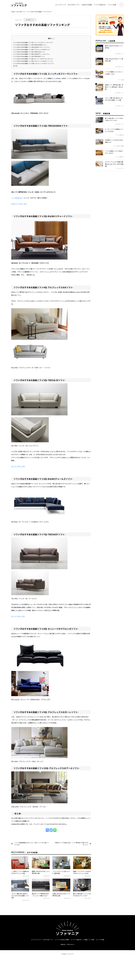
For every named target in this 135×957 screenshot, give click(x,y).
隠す (52, 38)
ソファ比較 (112, 4)
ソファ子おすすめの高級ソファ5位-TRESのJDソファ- (31, 51)
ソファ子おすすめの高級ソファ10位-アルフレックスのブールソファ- (36, 63)
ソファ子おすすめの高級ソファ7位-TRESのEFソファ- (31, 56)
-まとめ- (15, 65)
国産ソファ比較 (88, 939)
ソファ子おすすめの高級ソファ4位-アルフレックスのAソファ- (34, 49)
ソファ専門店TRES (17, 197)
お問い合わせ (70, 944)
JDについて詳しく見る (19, 466)
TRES (54, 78)
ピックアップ (64, 4)
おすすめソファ (76, 4)
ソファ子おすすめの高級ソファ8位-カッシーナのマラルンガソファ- (35, 58)
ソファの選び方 (100, 4)
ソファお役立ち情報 (62, 939)
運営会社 (63, 944)
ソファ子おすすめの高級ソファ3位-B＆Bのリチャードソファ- (33, 47)
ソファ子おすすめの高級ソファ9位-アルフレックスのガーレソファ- (35, 61)
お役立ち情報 (89, 4)
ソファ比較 (100, 939)
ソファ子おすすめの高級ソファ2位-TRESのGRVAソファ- (32, 45)
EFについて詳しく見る (18, 615)
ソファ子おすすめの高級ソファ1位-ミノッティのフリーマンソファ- (35, 42)
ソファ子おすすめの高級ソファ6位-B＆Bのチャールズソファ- (33, 54)
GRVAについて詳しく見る (19, 203)
